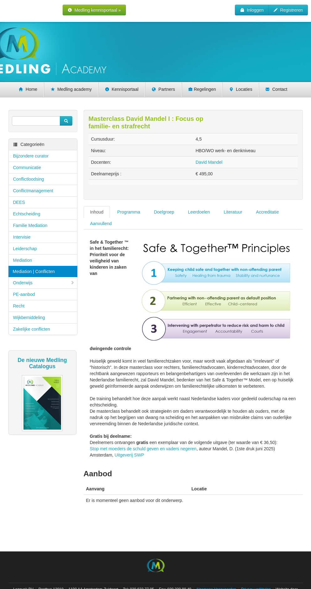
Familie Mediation (30, 225)
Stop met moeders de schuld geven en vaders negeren (143, 448)
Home (28, 89)
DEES (19, 202)
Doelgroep (164, 211)
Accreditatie (267, 211)
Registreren (288, 10)
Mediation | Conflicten (34, 271)
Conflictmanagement (33, 190)
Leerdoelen (199, 211)
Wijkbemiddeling (29, 317)
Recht (19, 305)
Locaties (240, 89)
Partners (163, 89)
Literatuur (233, 211)
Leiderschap (25, 248)
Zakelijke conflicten (31, 329)
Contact (276, 89)
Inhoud (97, 211)
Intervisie (22, 237)
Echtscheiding (26, 213)
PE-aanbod (24, 294)
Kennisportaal (121, 89)
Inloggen (252, 10)
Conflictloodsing (28, 179)
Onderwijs (44, 282)
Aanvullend (101, 223)
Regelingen (202, 89)
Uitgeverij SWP (129, 454)
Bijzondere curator (31, 155)
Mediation (22, 260)
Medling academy (71, 89)
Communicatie (27, 167)
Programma (128, 211)
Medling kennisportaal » (94, 10)
